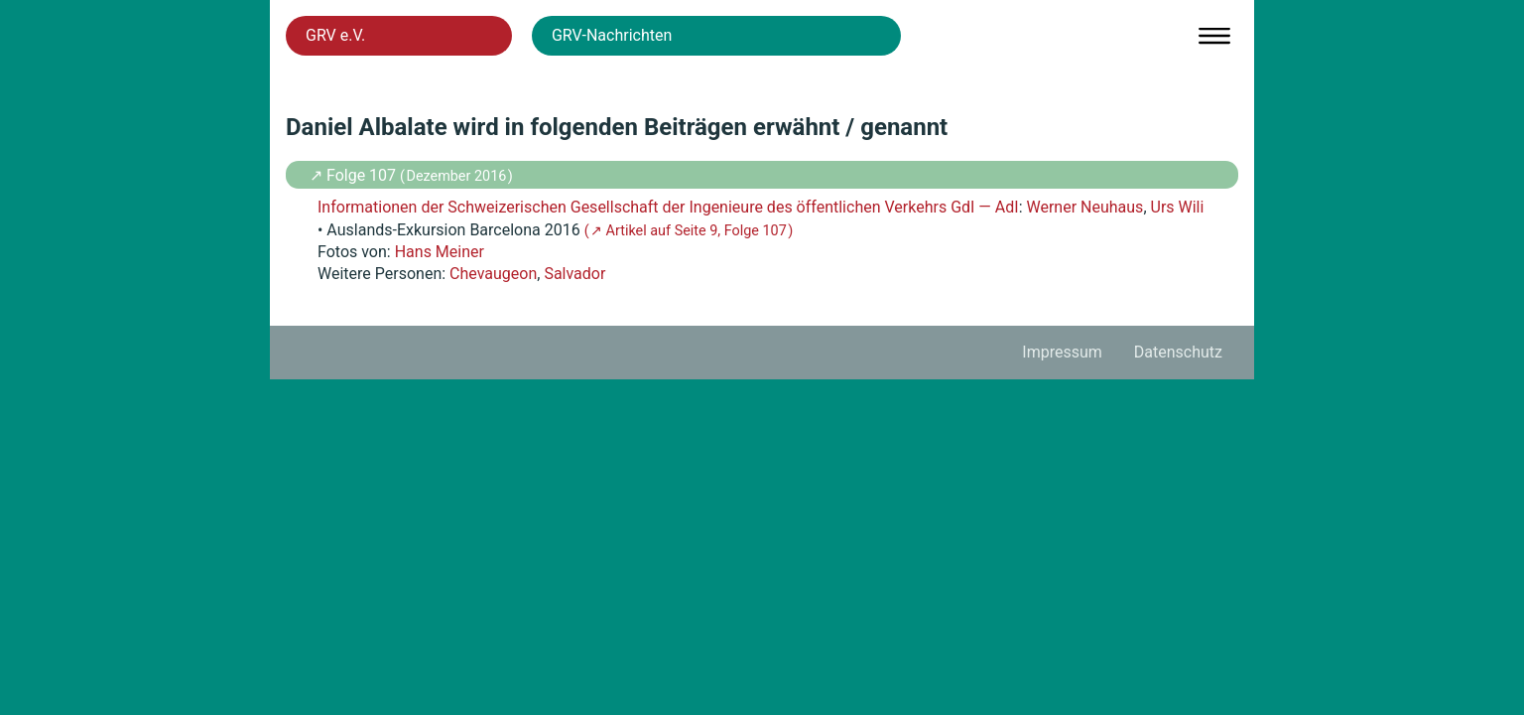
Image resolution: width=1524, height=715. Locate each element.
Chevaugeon (493, 273)
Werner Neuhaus (1084, 207)
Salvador (574, 273)
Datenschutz (1178, 352)
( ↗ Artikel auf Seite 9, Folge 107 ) (689, 230)
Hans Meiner (439, 251)
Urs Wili (1178, 207)
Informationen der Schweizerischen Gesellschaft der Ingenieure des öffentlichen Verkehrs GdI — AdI (668, 207)
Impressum (1062, 352)
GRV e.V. (335, 35)
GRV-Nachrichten (612, 35)
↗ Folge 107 (355, 175)
